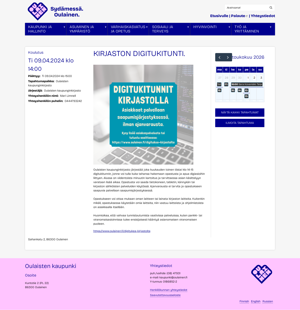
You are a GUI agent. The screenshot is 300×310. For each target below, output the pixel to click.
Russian (267, 301)
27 (219, 77)
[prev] (219, 57)
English (255, 301)
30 (240, 77)
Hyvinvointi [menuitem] (210, 30)
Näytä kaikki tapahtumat (240, 112)
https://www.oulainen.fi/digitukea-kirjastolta (121, 231)
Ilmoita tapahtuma (240, 123)
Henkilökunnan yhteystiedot (168, 290)
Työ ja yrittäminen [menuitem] (251, 30)
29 (233, 77)
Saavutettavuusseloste (165, 295)
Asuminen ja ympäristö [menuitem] (86, 30)
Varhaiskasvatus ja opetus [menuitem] (128, 30)
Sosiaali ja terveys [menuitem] (169, 30)
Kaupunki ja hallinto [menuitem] (45, 30)
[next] (228, 57)
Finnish (244, 301)
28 (226, 77)
